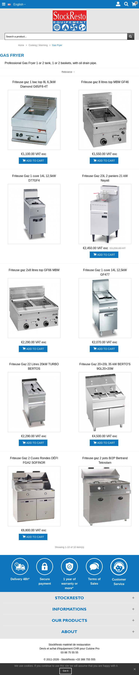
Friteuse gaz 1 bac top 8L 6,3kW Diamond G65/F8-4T (34, 84)
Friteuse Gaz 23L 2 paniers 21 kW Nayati (105, 178)
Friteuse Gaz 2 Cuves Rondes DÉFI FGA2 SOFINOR (34, 460)
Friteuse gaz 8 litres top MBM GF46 (105, 82)
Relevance (68, 72)
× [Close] (134, 669)
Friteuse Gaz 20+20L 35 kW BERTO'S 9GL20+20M (105, 366)
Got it (65, 671)
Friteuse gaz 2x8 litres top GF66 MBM (34, 270)
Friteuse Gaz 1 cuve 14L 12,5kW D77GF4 (34, 178)
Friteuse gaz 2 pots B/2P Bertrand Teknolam (105, 460)
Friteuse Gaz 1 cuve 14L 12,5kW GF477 (105, 272)
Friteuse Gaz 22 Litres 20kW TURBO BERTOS (34, 366)
